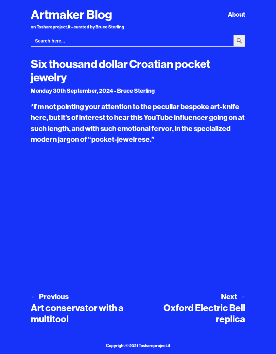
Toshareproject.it (154, 345)
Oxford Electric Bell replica (204, 313)
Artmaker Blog (71, 14)
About (236, 14)
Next (233, 296)
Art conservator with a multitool (77, 313)
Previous (50, 296)
